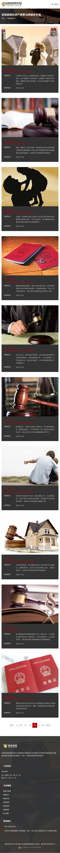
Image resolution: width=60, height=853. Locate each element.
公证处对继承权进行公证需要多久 (19, 350)
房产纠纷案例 (9, 558)
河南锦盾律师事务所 (28, 844)
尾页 (49, 725)
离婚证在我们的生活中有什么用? (19, 699)
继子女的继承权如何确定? (16, 143)
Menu (55, 4)
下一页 (42, 725)
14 (30, 725)
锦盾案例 (11, 18)
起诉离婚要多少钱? (13, 630)
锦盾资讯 (6, 799)
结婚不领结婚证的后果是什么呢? (19, 281)
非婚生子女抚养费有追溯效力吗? (19, 491)
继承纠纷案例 (9, 141)
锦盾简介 (6, 795)
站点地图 (6, 813)
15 (35, 725)
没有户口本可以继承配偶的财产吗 (19, 422)
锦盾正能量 (7, 791)
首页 (3, 18)
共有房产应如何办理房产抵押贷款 (19, 560)
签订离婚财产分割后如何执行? (18, 71)
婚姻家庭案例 (9, 69)
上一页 (18, 725)
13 (25, 725)
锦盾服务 (6, 810)
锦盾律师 (6, 806)
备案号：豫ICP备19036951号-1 (45, 844)
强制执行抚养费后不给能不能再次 (19, 212)
